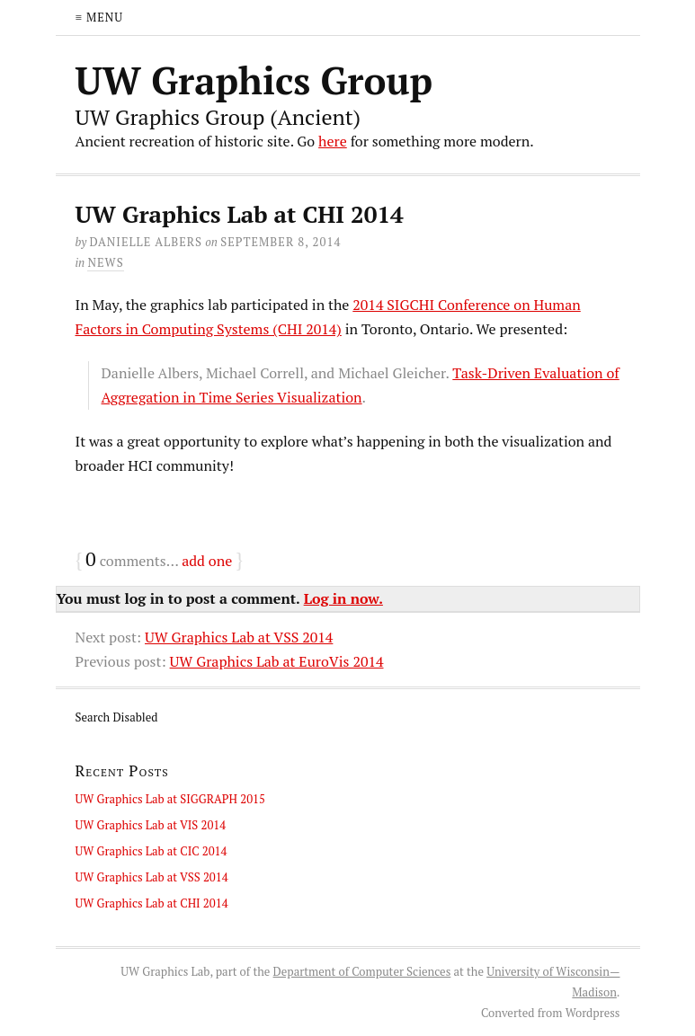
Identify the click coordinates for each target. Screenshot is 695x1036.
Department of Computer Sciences (362, 971)
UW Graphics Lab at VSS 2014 (239, 637)
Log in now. (343, 598)
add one (207, 561)
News (105, 262)
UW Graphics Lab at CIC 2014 (151, 851)
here (332, 141)
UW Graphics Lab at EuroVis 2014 (277, 661)
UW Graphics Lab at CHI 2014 (152, 903)
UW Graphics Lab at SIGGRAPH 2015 (170, 799)
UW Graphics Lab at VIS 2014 (151, 825)
